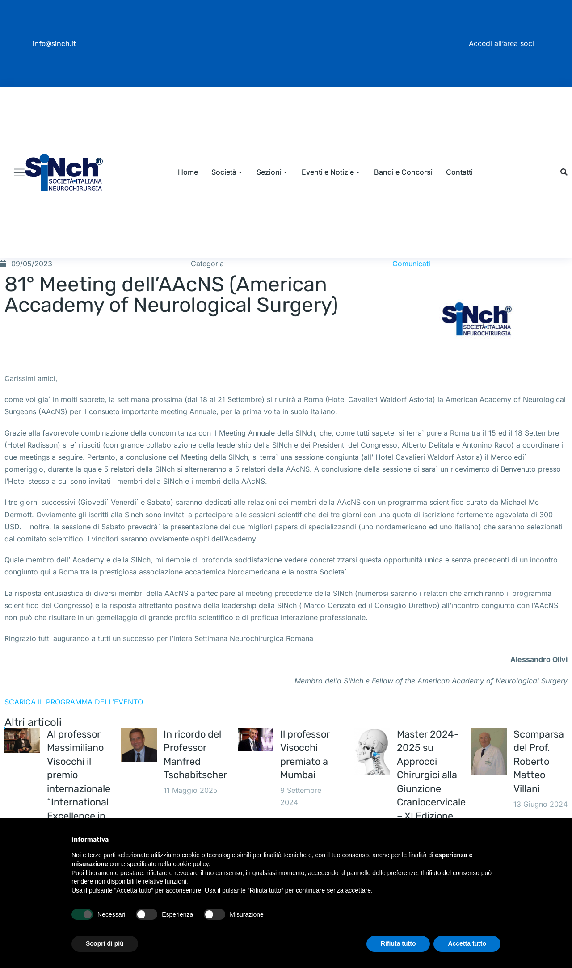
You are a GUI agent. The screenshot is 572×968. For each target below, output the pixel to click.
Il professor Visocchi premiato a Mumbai (305, 778)
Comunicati (411, 286)
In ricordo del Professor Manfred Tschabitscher (195, 778)
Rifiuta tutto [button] (398, 943)
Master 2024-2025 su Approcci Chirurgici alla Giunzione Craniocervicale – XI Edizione (432, 798)
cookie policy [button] (190, 863)
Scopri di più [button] (105, 943)
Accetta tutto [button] (467, 943)
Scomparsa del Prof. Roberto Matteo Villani (539, 784)
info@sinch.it (54, 43)
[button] (563, 183)
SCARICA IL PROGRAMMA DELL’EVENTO (73, 724)
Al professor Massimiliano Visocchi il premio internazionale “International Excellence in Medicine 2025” (79, 812)
